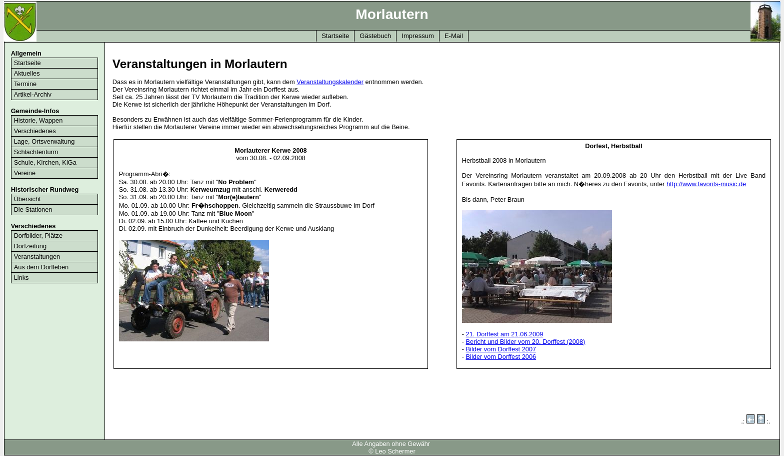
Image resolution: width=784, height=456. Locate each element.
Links (21, 277)
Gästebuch (375, 36)
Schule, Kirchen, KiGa (45, 162)
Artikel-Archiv (33, 94)
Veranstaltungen (37, 256)
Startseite (335, 36)
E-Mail (453, 36)
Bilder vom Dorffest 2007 (501, 349)
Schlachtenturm (36, 152)
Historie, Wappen (38, 120)
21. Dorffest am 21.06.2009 (505, 334)
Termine (25, 84)
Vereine (25, 173)
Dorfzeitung (30, 246)
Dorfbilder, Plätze (38, 235)
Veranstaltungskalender (330, 82)
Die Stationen (33, 209)
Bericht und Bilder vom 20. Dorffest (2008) (526, 341)
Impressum (418, 36)
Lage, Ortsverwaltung (44, 141)
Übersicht (27, 199)
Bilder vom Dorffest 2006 (501, 356)
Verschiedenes (35, 131)
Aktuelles (27, 73)
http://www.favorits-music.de (706, 184)
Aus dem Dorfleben (41, 267)
